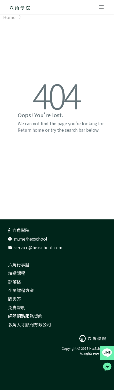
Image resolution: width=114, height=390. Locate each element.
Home (9, 17)
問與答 (14, 299)
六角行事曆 (19, 264)
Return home (31, 130)
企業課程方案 (21, 290)
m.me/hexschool (27, 239)
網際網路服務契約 (25, 316)
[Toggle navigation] (101, 7)
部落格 (14, 281)
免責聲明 (16, 307)
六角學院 (19, 230)
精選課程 (16, 273)
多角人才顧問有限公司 (29, 324)
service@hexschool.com (35, 247)
